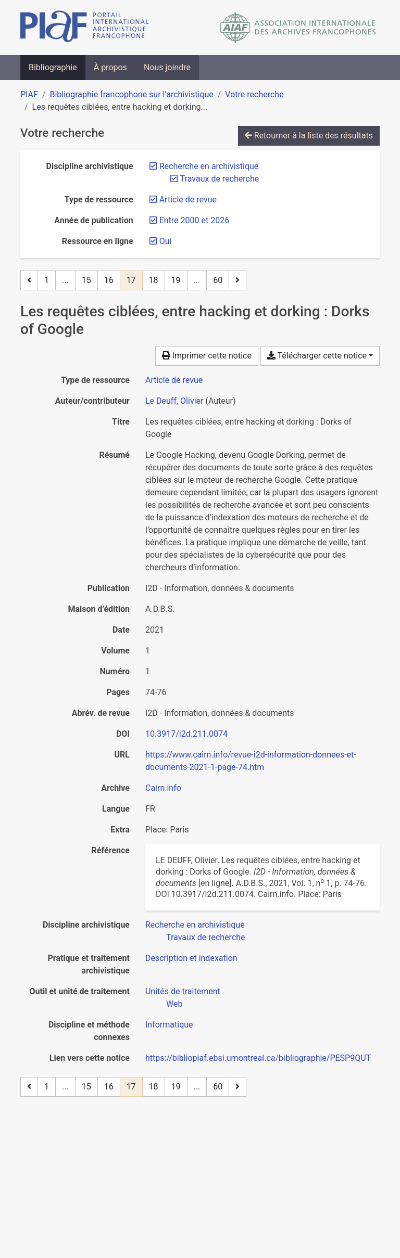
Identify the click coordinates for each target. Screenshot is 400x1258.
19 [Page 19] (176, 280)
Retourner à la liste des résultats (309, 135)
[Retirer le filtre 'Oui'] (165, 241)
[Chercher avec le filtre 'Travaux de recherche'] (205, 937)
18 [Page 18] (153, 280)
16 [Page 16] (109, 280)
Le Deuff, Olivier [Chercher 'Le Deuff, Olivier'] (174, 401)
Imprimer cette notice (207, 356)
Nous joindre (167, 67)
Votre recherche (254, 94)
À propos (110, 67)
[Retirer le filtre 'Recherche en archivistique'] (209, 166)
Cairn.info (163, 788)
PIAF (29, 94)
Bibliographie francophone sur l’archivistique (131, 94)
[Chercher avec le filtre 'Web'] (174, 1004)
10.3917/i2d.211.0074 (186, 734)
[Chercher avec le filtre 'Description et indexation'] (191, 958)
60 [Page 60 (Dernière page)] (217, 280)
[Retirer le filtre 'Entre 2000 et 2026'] (194, 220)
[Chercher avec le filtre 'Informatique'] (169, 1025)
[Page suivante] (237, 280)
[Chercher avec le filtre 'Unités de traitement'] (182, 991)
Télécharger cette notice (317, 356)
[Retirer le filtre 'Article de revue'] (188, 199)
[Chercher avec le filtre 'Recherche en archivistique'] (195, 925)
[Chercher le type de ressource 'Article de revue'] (174, 380)
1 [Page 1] (46, 280)
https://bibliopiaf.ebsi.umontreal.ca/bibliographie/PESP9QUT (258, 1058)
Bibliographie (53, 67)
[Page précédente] (29, 280)
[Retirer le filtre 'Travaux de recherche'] (219, 179)
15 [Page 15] (86, 280)
